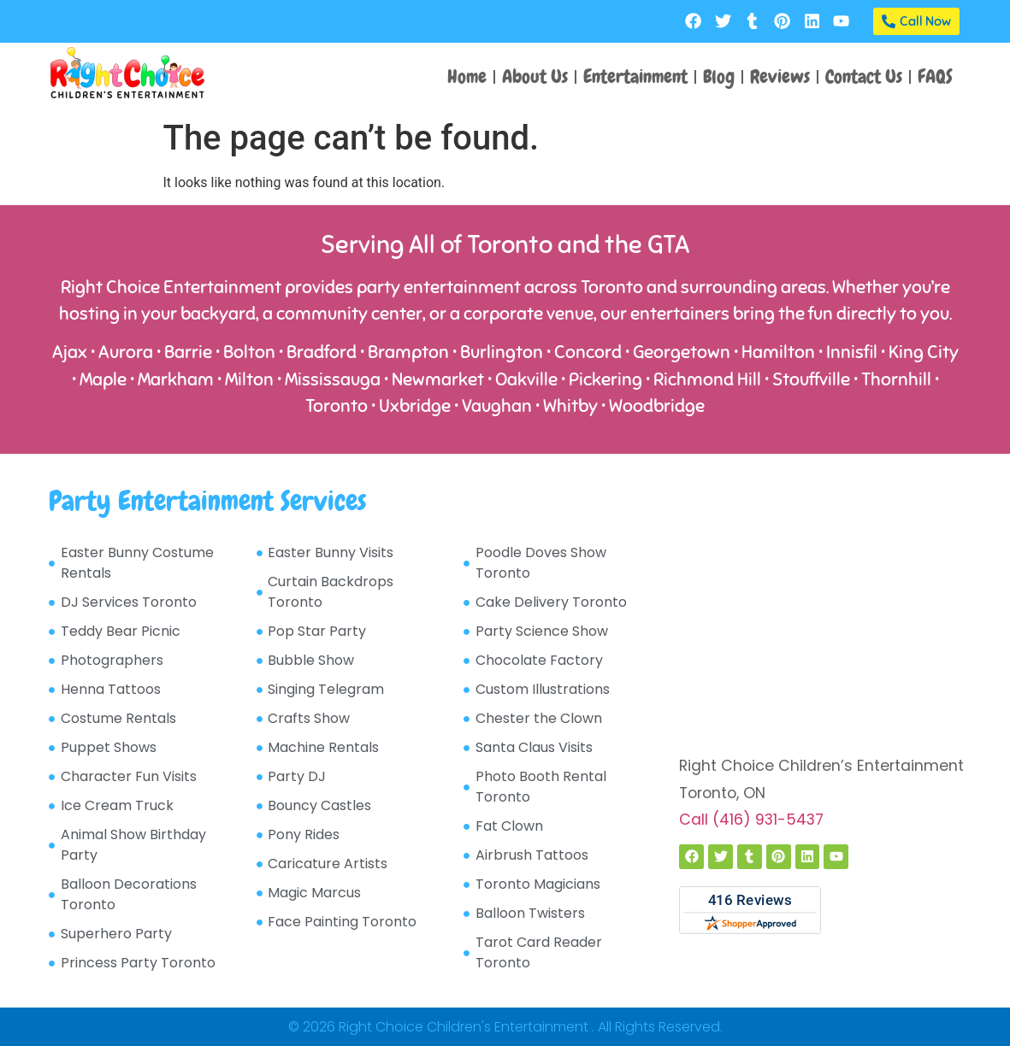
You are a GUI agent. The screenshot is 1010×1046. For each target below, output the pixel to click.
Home (467, 76)
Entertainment (635, 76)
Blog (719, 76)
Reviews (780, 76)
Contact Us (863, 76)
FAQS (935, 76)
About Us (535, 76)
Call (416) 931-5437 (751, 819)
